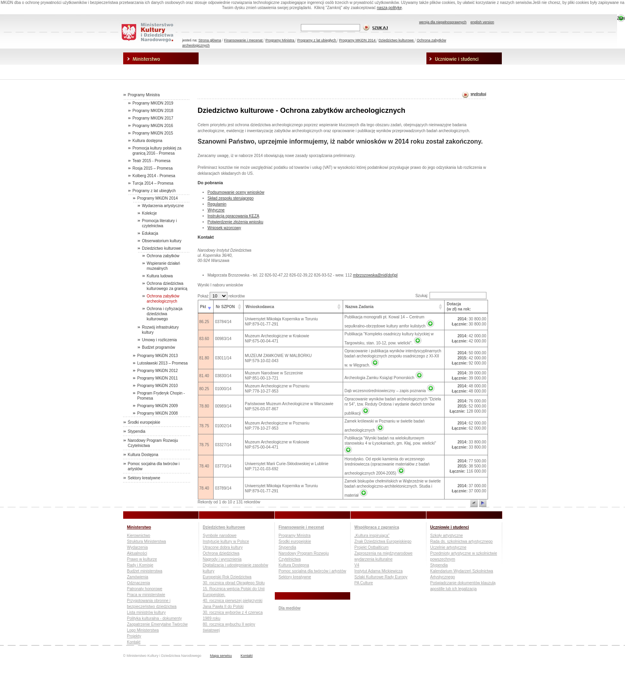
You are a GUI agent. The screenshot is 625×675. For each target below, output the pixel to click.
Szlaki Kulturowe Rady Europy (381, 577)
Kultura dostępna (148, 140)
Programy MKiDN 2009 (157, 406)
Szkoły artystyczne (446, 535)
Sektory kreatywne (144, 478)
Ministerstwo (161, 58)
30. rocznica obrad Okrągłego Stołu (234, 583)
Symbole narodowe (220, 535)
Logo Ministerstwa (143, 630)
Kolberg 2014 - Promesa (154, 176)
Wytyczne (216, 210)
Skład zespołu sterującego (231, 198)
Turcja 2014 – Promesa (153, 183)
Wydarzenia (137, 547)
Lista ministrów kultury (146, 612)
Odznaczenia (138, 583)
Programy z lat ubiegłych (317, 40)
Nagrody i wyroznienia (222, 559)
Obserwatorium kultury (162, 241)
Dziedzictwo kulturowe (397, 40)
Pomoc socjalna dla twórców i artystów (154, 466)
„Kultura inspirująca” (372, 535)
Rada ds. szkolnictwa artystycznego (461, 541)
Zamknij (621, 18)
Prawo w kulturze (142, 559)
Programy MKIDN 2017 (153, 118)
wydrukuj (478, 94)
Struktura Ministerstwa (146, 541)
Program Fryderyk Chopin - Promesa (161, 395)
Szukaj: (450, 296)
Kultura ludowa (160, 276)
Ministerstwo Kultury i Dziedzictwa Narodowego (147, 32)
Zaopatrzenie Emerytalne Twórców (157, 624)
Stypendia (136, 431)
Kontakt (134, 642)
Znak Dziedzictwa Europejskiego (383, 541)
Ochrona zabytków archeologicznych (163, 298)
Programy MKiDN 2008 (157, 413)
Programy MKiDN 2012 (157, 370)
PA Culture (364, 583)
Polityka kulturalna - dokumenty (154, 618)
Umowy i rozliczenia (159, 340)
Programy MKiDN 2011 (157, 378)
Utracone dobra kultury (223, 547)
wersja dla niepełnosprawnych (442, 22)
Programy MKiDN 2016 (153, 125)
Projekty (134, 636)
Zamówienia (137, 577)
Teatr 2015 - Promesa (152, 161)
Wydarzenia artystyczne (163, 206)
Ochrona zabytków (163, 256)
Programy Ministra (280, 40)
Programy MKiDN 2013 (157, 355)
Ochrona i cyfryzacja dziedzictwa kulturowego (165, 314)
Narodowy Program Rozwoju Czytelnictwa (153, 443)
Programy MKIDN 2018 (153, 110)
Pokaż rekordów (221, 296)
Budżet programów (158, 347)
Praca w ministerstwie (146, 595)
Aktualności (137, 553)
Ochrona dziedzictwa (221, 553)
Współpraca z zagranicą (388, 58)
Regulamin (217, 204)
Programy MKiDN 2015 (153, 133)
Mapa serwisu (221, 656)
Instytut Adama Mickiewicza (379, 571)
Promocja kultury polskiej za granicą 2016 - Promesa (157, 150)
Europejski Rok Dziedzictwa (227, 577)
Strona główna (210, 40)
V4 (357, 565)
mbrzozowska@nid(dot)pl (375, 275)
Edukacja (150, 233)
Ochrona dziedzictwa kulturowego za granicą (167, 286)
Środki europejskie (144, 422)
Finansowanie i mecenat (244, 40)
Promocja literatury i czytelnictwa (159, 223)
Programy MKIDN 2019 (153, 103)
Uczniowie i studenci (464, 58)
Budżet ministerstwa (144, 571)
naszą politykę (389, 8)
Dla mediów (161, 71)
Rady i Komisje (140, 565)
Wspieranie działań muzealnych (163, 266)
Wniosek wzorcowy (224, 228)
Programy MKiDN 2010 (157, 385)
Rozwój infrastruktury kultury (160, 330)
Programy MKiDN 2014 (358, 40)
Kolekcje (149, 213)
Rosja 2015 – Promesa (153, 168)
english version (482, 22)
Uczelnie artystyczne (448, 547)
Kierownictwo (138, 535)
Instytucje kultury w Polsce (226, 541)
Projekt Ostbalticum (372, 547)
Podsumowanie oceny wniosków (236, 192)
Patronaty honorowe (145, 589)
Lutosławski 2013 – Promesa (162, 363)
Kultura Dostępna (143, 454)
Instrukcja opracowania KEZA (233, 216)
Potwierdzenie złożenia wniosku (235, 222)
